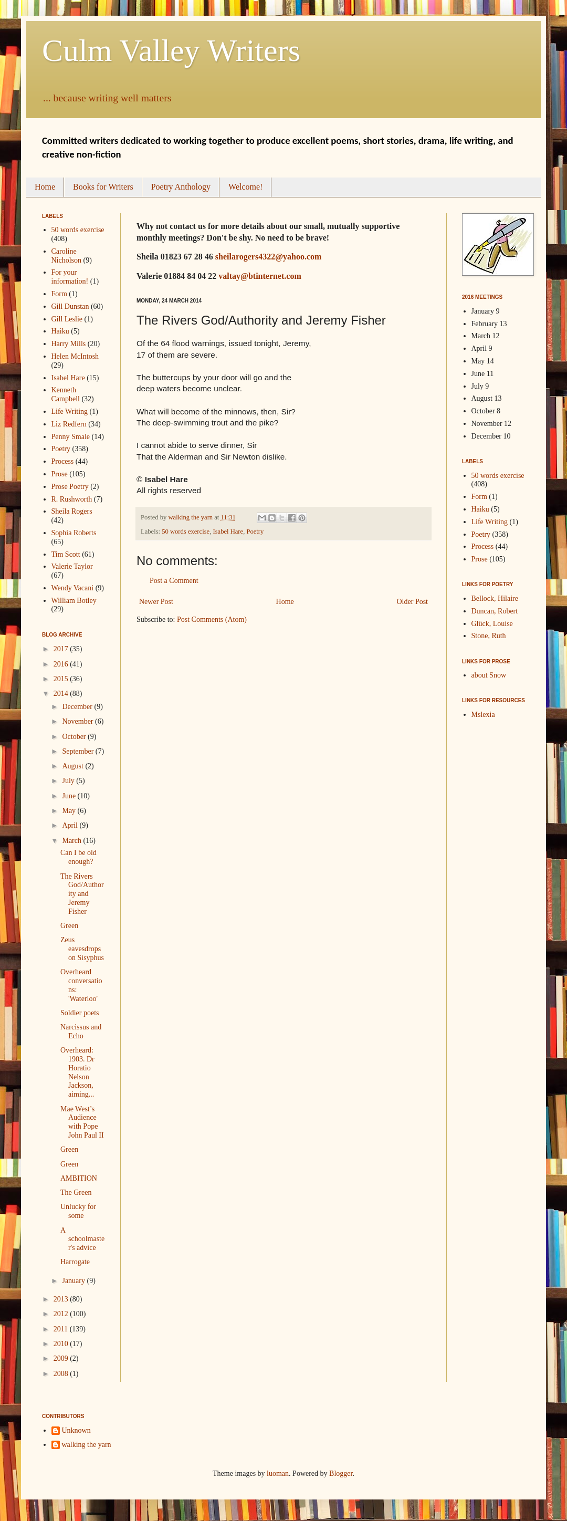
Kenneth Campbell (65, 394)
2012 (62, 1314)
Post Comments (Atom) (212, 619)
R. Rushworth (71, 499)
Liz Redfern (69, 424)
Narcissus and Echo (80, 1031)
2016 (62, 664)
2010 (62, 1344)
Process (62, 461)
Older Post (412, 602)
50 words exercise (185, 531)
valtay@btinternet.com (259, 276)
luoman (278, 1473)
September (78, 751)
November (78, 721)
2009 (62, 1358)
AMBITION (78, 1178)
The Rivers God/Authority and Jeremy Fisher (82, 893)
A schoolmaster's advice (82, 1239)
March (72, 841)
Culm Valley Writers (171, 50)
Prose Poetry (70, 487)
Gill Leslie (67, 319)
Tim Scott (65, 554)
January (74, 1281)
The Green (75, 1192)
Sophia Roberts (74, 533)
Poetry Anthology (181, 186)
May (69, 811)
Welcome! (245, 186)
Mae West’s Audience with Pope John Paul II (82, 1122)
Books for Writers (103, 186)
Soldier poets (79, 1013)
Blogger (340, 1473)
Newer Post (156, 602)
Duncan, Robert (494, 611)
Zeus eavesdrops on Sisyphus (82, 949)
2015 (62, 679)
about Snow (489, 675)
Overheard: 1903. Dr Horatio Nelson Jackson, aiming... (77, 1072)
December (78, 707)
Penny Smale (70, 437)
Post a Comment (174, 581)
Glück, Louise (492, 624)
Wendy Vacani (72, 588)
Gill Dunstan (70, 306)
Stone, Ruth (488, 636)
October (75, 737)
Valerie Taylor (72, 566)
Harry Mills (68, 344)
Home (45, 186)
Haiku (60, 331)
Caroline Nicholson (66, 255)
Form (59, 294)
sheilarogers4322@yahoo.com (268, 256)
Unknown (76, 1430)
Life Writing (69, 411)
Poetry (255, 531)
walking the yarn (86, 1445)
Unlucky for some (78, 1211)
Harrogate (75, 1262)
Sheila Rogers (71, 511)
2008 (62, 1374)
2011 (62, 1329)
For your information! (70, 276)
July (69, 781)
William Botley (74, 601)
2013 (62, 1299)
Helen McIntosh (75, 356)
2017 (62, 649)
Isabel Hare (228, 531)
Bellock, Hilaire (494, 598)
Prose (59, 474)
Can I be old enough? (78, 857)
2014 (62, 693)
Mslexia (483, 714)
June (69, 796)
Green (69, 926)
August (73, 766)
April (70, 825)
